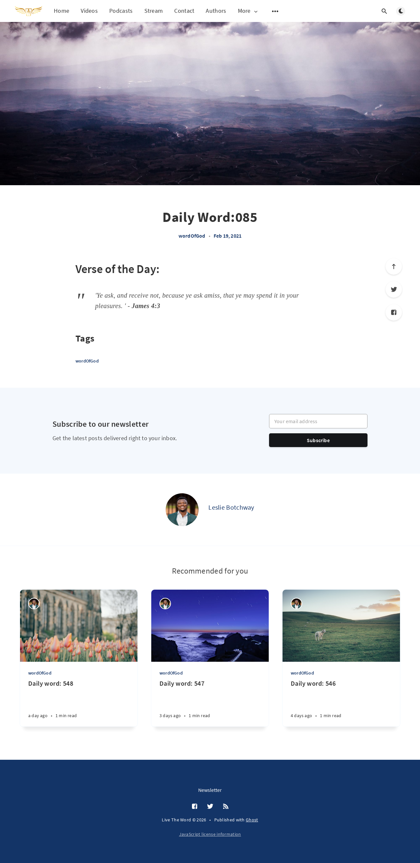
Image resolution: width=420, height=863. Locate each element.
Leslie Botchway (231, 507)
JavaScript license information (210, 834)
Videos (89, 10)
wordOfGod (191, 236)
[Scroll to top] (394, 266)
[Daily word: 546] (341, 703)
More (248, 11)
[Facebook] (394, 312)
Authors (216, 10)
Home (61, 10)
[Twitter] (394, 289)
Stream (153, 10)
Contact (184, 10)
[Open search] (384, 11)
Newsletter (210, 790)
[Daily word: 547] (210, 703)
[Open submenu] (275, 11)
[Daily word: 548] (78, 703)
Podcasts (121, 10)
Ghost (252, 820)
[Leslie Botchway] (182, 509)
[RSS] (225, 807)
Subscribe (318, 440)
